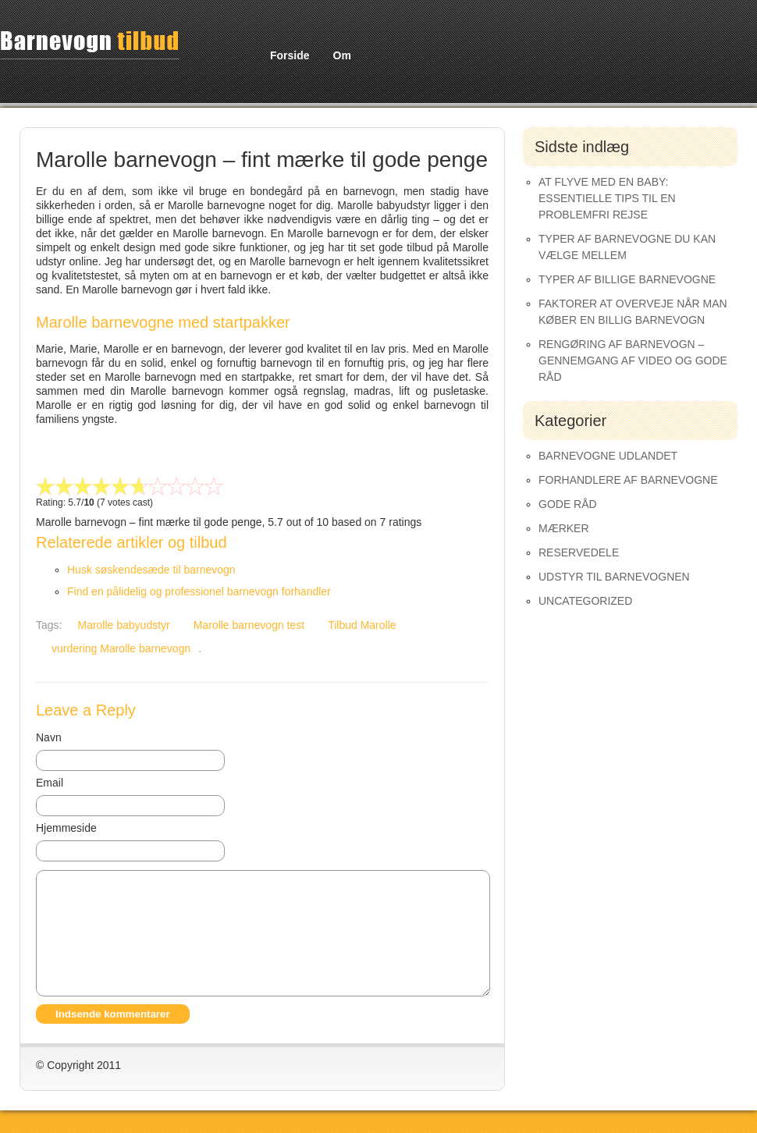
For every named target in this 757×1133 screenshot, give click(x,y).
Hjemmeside (66, 828)
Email (49, 782)
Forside (290, 55)
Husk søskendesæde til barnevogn (151, 569)
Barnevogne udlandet (607, 455)
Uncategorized (585, 601)
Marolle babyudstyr (123, 625)
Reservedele (578, 552)
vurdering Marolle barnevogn (121, 648)
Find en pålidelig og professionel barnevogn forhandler (199, 591)
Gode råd (567, 504)
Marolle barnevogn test (249, 625)
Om (342, 55)
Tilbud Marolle (362, 625)
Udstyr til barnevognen (614, 576)
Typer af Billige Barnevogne (627, 279)
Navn (49, 737)
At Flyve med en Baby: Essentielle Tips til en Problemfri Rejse (607, 198)
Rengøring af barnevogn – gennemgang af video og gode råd (632, 360)
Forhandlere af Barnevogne (628, 480)
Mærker (563, 528)
